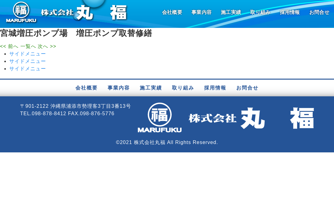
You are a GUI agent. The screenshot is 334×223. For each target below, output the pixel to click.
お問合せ (319, 12)
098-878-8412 (49, 113)
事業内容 (201, 12)
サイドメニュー (27, 53)
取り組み (260, 12)
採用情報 (290, 12)
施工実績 (231, 12)
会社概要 (172, 12)
